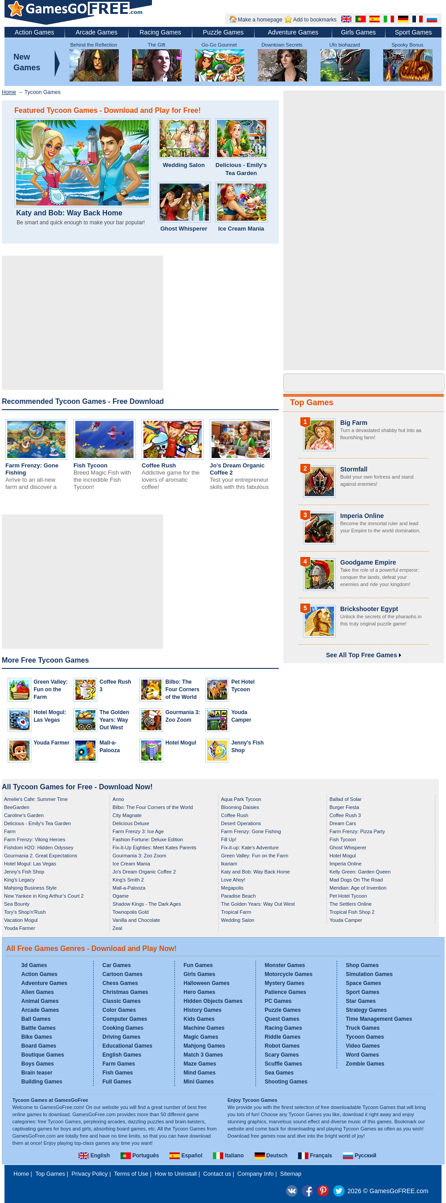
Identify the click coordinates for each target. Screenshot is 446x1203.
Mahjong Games (204, 1046)
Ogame (121, 896)
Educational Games (127, 1046)
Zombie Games (365, 1064)
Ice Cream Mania (241, 228)
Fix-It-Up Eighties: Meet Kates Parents (154, 847)
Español (185, 1155)
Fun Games (198, 965)
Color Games (119, 1010)
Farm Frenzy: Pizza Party (357, 831)
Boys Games (38, 1064)
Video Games (363, 1046)
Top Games (311, 402)
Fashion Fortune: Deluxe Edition (148, 839)
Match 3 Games (203, 1055)
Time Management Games (379, 1019)
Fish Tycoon (91, 465)
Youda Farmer (51, 743)
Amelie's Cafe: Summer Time (36, 799)
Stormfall (354, 469)
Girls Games (358, 32)
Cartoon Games (123, 974)
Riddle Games (283, 1037)
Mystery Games (285, 983)
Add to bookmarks (315, 20)
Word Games (362, 1055)
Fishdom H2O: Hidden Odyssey (39, 847)
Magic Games (201, 1037)
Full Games (117, 1082)
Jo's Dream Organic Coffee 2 (144, 871)
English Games (122, 1055)
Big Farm (354, 422)
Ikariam (229, 863)
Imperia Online (362, 515)
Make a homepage (260, 20)
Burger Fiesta (344, 807)
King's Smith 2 (128, 879)
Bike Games (37, 1037)
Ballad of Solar (345, 799)
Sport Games (413, 32)
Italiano (228, 1155)
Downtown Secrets (282, 44)
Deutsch (271, 1155)
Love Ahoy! (233, 879)
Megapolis (232, 887)
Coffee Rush (159, 465)
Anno (118, 799)
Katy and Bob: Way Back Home (69, 213)
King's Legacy (19, 879)
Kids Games (199, 1019)
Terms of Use (131, 1173)
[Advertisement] (82, 322)
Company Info (256, 1173)
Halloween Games (207, 983)
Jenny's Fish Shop (24, 871)
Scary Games (282, 1055)
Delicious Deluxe (131, 823)
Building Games (42, 1082)
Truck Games (363, 1028)
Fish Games (118, 1073)
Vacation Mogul (21, 920)
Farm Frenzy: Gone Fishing (251, 831)
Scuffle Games (283, 1064)
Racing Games (160, 32)
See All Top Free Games (363, 655)
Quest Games (282, 1019)
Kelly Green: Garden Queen (359, 871)
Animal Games (40, 1001)
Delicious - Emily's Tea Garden (241, 169)
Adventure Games (293, 32)
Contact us (217, 1173)
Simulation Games (369, 974)
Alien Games (38, 992)
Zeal (117, 928)
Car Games (117, 965)
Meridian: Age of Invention (357, 887)
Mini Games (199, 1082)
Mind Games (200, 1073)
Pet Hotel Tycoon (348, 896)
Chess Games (120, 983)
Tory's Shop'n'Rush (25, 912)
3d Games (34, 965)
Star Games (361, 1001)
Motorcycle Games (289, 974)
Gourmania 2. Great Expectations (40, 855)
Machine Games (204, 1028)
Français (315, 1155)
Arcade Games (96, 32)
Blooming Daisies (240, 807)
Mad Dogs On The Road (356, 879)
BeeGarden (16, 807)
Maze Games (200, 1064)
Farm (10, 831)
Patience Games (286, 992)
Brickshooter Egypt (369, 608)
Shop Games (362, 965)
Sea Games (279, 1073)
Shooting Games (286, 1082)
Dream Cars (342, 823)
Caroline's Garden (23, 815)
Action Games (34, 32)
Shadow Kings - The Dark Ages (147, 904)
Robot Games (282, 1046)
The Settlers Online (350, 904)
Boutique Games (43, 1055)
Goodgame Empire (368, 562)
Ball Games (36, 1019)
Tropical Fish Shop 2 (351, 912)
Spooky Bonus (408, 44)
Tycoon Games (365, 1037)
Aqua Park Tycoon (241, 799)
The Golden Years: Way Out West (114, 720)
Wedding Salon (184, 165)
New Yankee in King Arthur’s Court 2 (44, 896)
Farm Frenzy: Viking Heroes (34, 839)
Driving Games (122, 1037)
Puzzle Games (223, 32)
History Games (203, 1010)
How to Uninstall (176, 1173)
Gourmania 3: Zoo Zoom (139, 855)
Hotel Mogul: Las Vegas (30, 863)
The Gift (156, 44)
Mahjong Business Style (30, 887)
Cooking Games (123, 1028)
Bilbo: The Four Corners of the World (182, 689)
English (94, 1155)
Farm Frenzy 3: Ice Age (138, 831)
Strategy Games (366, 1010)
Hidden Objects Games (213, 1001)
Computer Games (125, 1019)
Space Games (363, 983)
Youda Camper (345, 920)
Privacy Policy (89, 1173)
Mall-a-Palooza (129, 887)
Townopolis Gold (131, 912)
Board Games (39, 1046)
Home (9, 92)
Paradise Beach (238, 896)
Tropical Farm (236, 912)
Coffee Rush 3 (345, 815)
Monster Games (285, 965)
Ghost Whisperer (184, 228)
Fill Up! (228, 839)
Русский (360, 1155)
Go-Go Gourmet (219, 44)
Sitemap (291, 1173)
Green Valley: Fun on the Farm (51, 689)
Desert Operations (241, 823)
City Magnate (127, 815)
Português (140, 1155)
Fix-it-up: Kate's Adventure (250, 847)
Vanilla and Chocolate (136, 920)
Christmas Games (125, 992)
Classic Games (122, 1001)
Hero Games (200, 992)
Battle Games (39, 1028)
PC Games (278, 1001)
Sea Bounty (17, 904)
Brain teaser (37, 1073)
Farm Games (119, 1064)
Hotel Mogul (180, 743)
